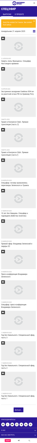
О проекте (19, 14)
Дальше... (18, 410)
